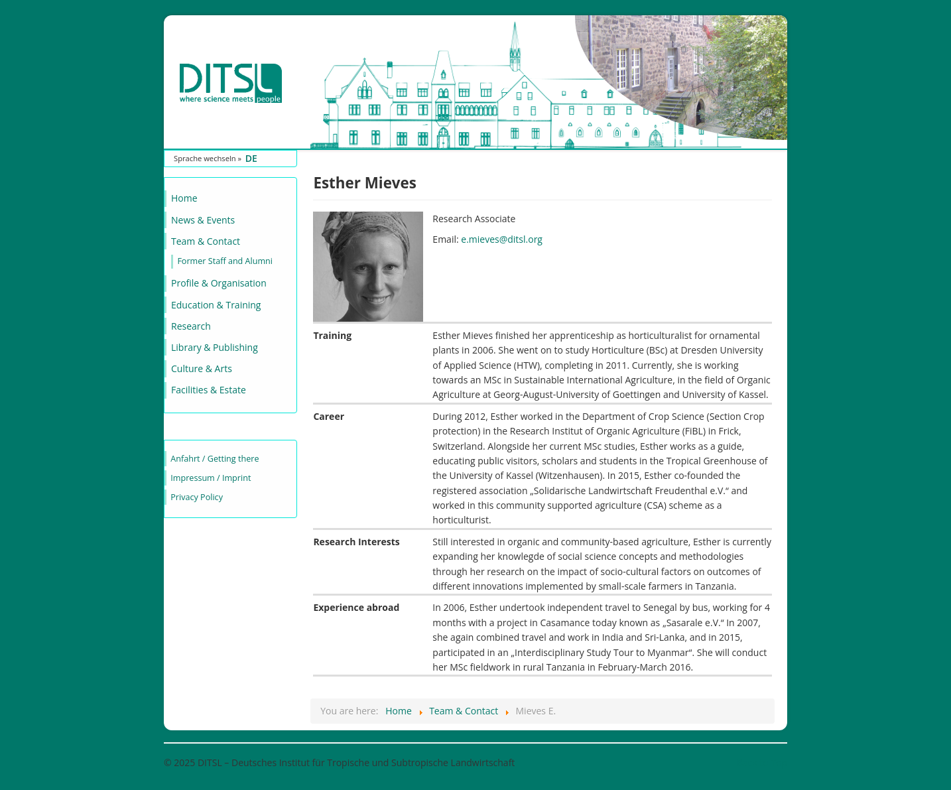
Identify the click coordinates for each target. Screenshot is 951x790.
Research (191, 326)
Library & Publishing (214, 347)
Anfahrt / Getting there (214, 458)
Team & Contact (205, 241)
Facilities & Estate (208, 389)
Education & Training (216, 304)
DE (251, 158)
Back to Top (762, 762)
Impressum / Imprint (210, 478)
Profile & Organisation (219, 283)
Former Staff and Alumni (225, 261)
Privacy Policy (196, 497)
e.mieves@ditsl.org (501, 239)
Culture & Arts (201, 368)
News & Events (203, 220)
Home (184, 198)
